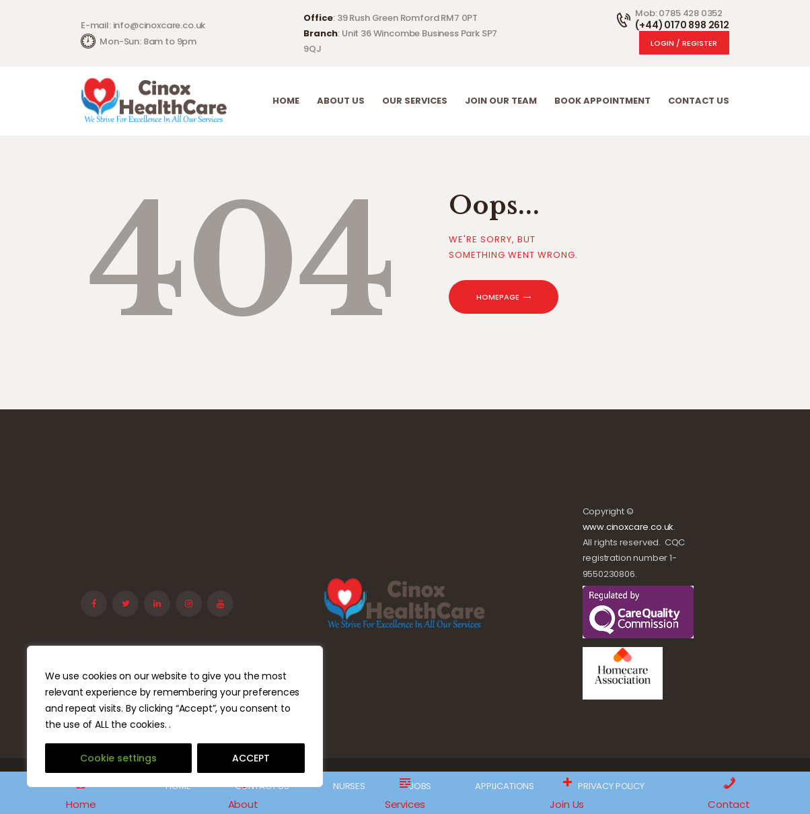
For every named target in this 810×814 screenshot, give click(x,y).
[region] (175, 716)
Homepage (497, 297)
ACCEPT (251, 758)
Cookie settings (118, 758)
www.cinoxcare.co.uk (628, 526)
